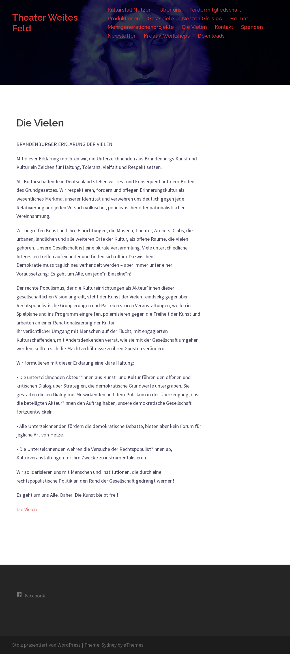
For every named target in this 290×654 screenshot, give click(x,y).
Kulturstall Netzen (130, 10)
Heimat (239, 18)
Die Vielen (194, 27)
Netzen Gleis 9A (202, 18)
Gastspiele (161, 18)
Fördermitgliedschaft (215, 10)
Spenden (252, 27)
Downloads (211, 36)
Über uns (170, 10)
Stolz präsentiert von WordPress (46, 645)
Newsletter (122, 36)
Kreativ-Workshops (167, 36)
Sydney (109, 645)
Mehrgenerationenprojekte (141, 27)
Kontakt (224, 27)
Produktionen (124, 18)
